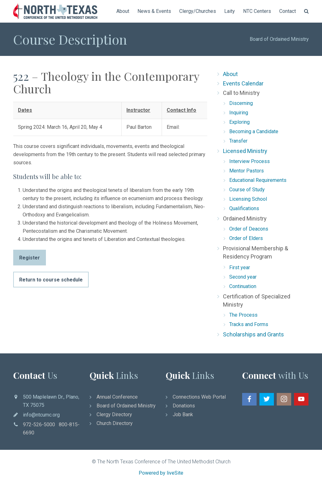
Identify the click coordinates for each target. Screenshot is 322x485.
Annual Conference (117, 397)
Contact (287, 11)
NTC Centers (257, 11)
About (122, 11)
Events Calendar (243, 83)
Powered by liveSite (161, 473)
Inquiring (238, 113)
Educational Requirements (257, 180)
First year (239, 267)
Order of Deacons (248, 229)
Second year (243, 277)
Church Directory (115, 423)
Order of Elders (246, 238)
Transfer (238, 141)
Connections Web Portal (199, 397)
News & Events (154, 11)
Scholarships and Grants (253, 334)
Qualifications (244, 208)
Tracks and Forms (248, 324)
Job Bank (183, 414)
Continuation (242, 286)
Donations (184, 406)
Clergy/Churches (197, 11)
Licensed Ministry (245, 151)
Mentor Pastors (246, 171)
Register (29, 258)
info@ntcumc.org (41, 415)
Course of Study (247, 190)
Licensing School (248, 199)
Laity (229, 11)
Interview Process (249, 161)
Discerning (241, 103)
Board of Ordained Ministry (279, 39)
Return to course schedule (51, 280)
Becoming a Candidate (253, 131)
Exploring (239, 122)
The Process (243, 315)
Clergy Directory (114, 414)
